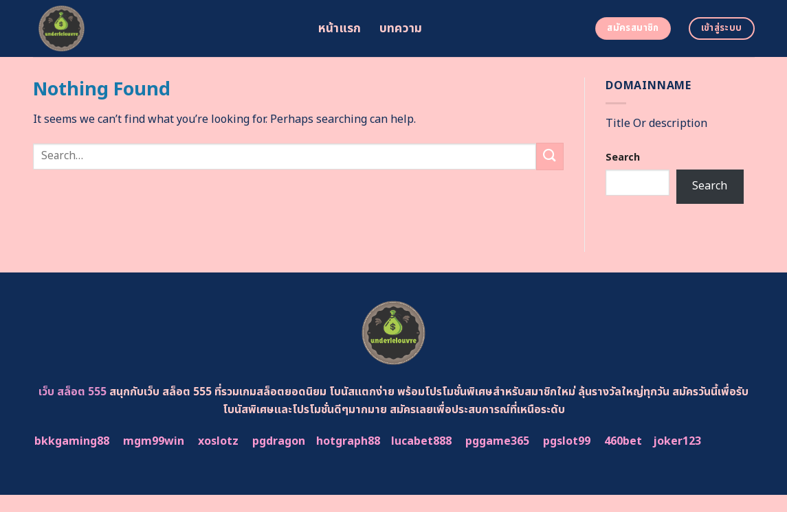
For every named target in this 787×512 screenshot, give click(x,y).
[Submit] (550, 156)
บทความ (401, 28)
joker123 (677, 441)
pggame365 (497, 441)
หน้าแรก (340, 28)
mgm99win (153, 441)
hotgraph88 (348, 441)
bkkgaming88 (71, 441)
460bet (623, 441)
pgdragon (278, 441)
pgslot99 (566, 441)
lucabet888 (421, 441)
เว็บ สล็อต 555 (72, 392)
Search (623, 157)
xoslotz (218, 441)
